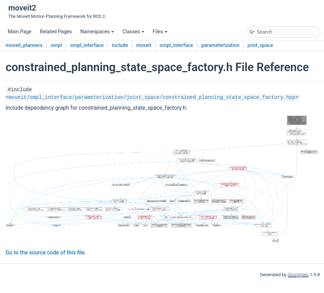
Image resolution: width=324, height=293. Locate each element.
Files (160, 32)
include (120, 45)
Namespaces (97, 32)
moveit (144, 45)
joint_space (260, 45)
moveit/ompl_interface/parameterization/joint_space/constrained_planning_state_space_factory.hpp (152, 97)
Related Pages (56, 32)
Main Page (19, 32)
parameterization (220, 45)
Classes (133, 32)
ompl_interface (86, 45)
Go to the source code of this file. (46, 253)
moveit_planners (24, 45)
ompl (56, 45)
